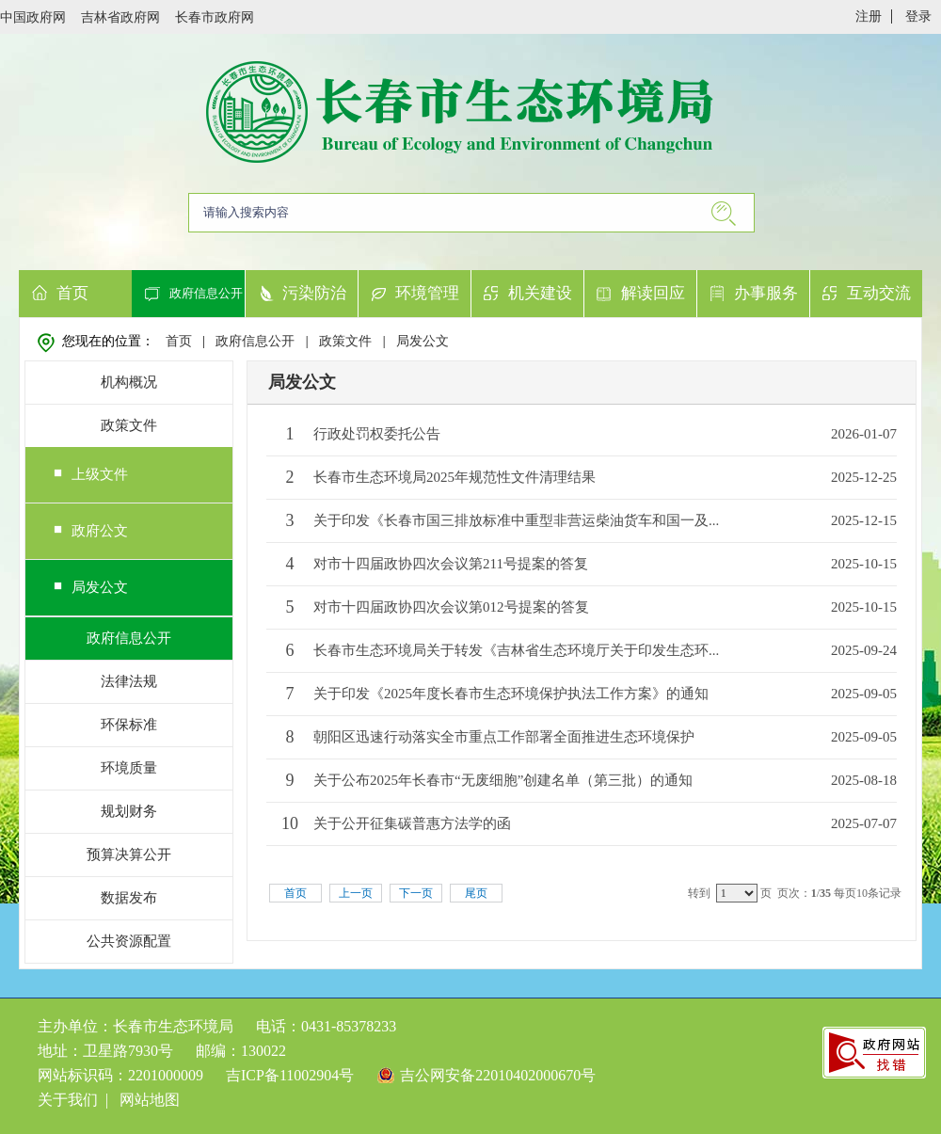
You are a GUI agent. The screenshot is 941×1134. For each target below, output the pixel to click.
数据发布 (129, 897)
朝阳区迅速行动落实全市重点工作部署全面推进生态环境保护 (503, 736)
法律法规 (129, 681)
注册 (868, 16)
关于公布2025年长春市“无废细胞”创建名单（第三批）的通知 (503, 780)
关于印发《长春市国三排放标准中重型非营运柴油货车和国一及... (516, 520)
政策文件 (345, 341)
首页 (72, 293)
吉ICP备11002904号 (290, 1075)
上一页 (356, 893)
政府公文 (100, 530)
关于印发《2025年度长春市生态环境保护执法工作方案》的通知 (511, 693)
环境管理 (427, 293)
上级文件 (100, 474)
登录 (918, 16)
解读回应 (653, 293)
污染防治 (314, 293)
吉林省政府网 (120, 17)
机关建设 (540, 293)
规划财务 (129, 811)
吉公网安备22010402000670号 (498, 1075)
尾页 (476, 893)
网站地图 (150, 1100)
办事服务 (766, 293)
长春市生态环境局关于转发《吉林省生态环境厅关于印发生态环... (516, 650)
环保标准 (129, 724)
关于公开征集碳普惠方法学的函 (412, 823)
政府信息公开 (206, 293)
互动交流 (879, 293)
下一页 (416, 893)
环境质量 (129, 767)
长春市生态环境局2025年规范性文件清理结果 (454, 477)
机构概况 (129, 382)
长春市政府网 (214, 17)
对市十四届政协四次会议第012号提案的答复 (451, 607)
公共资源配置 (129, 941)
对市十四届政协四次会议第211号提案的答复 (450, 563)
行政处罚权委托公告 (376, 433)
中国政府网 (33, 17)
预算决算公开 (129, 854)
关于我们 (68, 1100)
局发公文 (422, 341)
